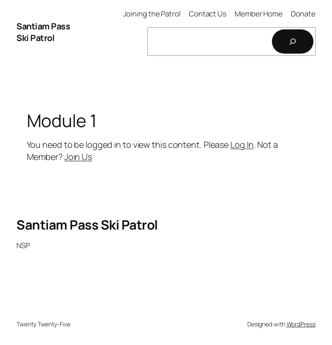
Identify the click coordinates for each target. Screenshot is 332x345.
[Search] (292, 41)
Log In (241, 144)
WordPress (301, 324)
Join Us (78, 157)
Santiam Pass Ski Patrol (43, 32)
